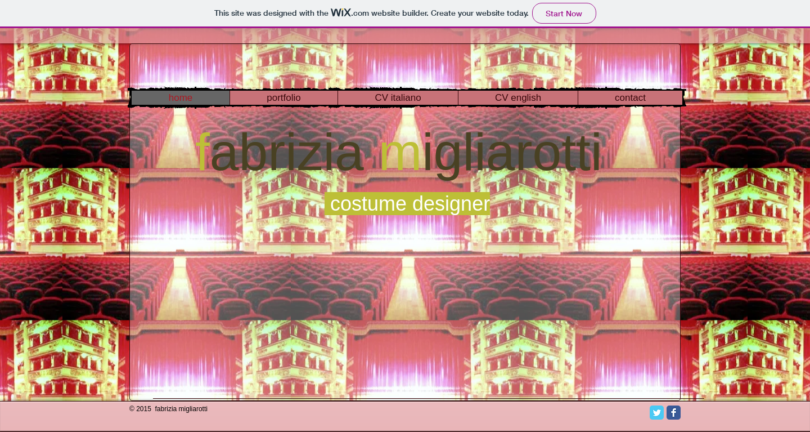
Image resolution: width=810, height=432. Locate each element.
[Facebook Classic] (674, 413)
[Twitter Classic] (657, 413)
